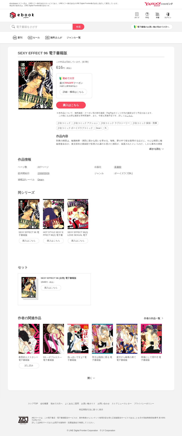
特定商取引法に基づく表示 (91, 409)
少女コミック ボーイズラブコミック (75, 128)
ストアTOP (33, 403)
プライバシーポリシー (144, 403)
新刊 (17, 38)
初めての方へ (57, 403)
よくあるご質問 (72, 403)
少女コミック (64, 123)
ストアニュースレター (122, 403)
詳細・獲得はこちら (73, 92)
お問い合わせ (104, 403)
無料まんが (53, 38)
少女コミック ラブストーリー (115, 123)
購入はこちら (71, 105)
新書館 (117, 167)
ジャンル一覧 (74, 37)
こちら (130, 115)
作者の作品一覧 (152, 318)
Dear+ (99, 128)
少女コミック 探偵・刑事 (145, 123)
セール (33, 38)
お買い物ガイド (88, 403)
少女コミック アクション (86, 123)
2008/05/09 (43, 173)
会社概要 (44, 403)
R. (106, 128)
